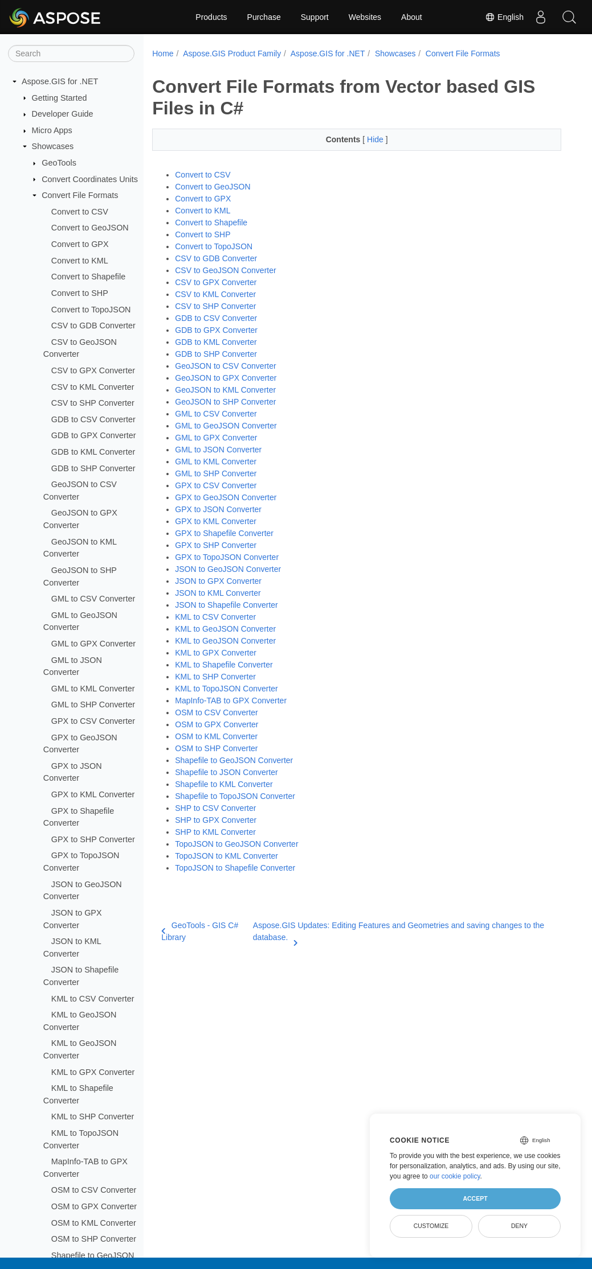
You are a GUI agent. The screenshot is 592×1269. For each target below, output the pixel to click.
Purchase (264, 17)
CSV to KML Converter (92, 387)
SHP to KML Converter (215, 832)
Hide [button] (376, 139)
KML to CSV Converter (92, 998)
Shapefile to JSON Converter (226, 772)
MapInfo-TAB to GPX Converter (231, 700)
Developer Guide (62, 113)
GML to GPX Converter (93, 643)
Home (162, 53)
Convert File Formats (80, 195)
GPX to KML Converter (93, 794)
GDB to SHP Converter (93, 468)
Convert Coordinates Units (90, 179)
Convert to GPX (80, 244)
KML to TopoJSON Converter (226, 688)
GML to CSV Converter (93, 598)
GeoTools (59, 162)
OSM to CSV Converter (94, 1189)
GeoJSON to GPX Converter (225, 377)
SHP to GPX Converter (215, 820)
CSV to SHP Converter (92, 402)
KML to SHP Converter (92, 1116)
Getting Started (59, 97)
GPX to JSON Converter (218, 509)
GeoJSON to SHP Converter (225, 401)
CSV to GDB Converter (93, 325)
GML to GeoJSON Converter (225, 425)
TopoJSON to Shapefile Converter (235, 867)
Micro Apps (52, 130)
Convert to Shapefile (88, 276)
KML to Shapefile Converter (223, 664)
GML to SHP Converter (93, 704)
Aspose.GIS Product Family (232, 53)
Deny (519, 1225)
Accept (475, 1198)
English (504, 17)
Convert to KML (79, 260)
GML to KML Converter (93, 688)
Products (211, 17)
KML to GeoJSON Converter (225, 628)
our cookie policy (455, 1176)
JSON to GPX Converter (218, 581)
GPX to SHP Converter (93, 839)
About (411, 17)
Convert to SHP (79, 293)
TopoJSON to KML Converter (226, 855)
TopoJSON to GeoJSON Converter (236, 843)
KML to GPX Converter (93, 1072)
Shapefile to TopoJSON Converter (235, 796)
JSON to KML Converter (217, 593)
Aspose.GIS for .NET (60, 81)
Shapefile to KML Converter (223, 784)
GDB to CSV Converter (93, 419)
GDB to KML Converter (93, 451)
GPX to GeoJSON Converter (225, 497)
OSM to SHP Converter (93, 1238)
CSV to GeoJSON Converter (225, 270)
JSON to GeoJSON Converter (228, 569)
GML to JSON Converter (218, 449)
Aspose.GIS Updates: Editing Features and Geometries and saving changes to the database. (398, 932)
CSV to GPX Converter (93, 370)
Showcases (53, 146)
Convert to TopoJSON (91, 309)
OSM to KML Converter (93, 1222)
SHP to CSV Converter (215, 808)
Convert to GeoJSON (90, 227)
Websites (365, 17)
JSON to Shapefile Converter (226, 604)
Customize (431, 1225)
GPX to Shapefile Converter (224, 533)
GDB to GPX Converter (93, 435)
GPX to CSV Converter (93, 721)
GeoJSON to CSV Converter (225, 365)
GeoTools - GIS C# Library (199, 931)
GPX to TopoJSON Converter (227, 557)
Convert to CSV (79, 211)
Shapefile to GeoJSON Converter (234, 760)
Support (315, 17)
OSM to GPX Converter (94, 1206)
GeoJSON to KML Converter (225, 389)
